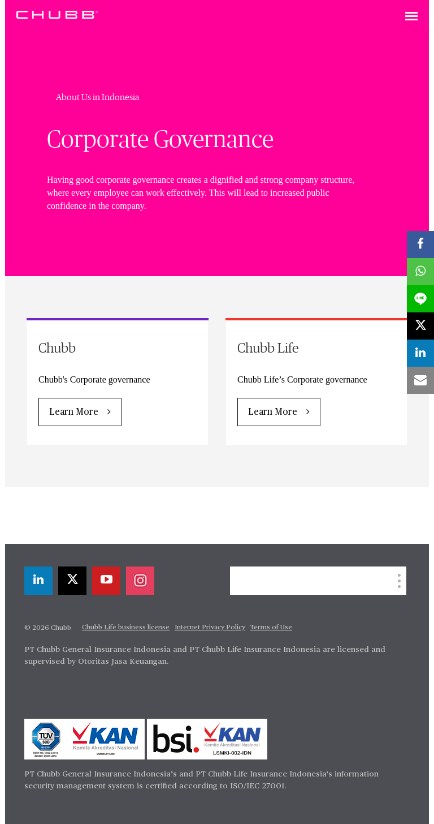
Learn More (73, 412)
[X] (72, 580)
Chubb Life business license (126, 627)
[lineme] (420, 298)
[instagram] (140, 580)
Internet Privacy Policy (210, 627)
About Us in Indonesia (97, 97)
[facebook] (420, 244)
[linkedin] (38, 580)
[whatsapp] (420, 271)
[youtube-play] (106, 580)
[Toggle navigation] (411, 17)
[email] (420, 380)
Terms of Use (271, 627)
